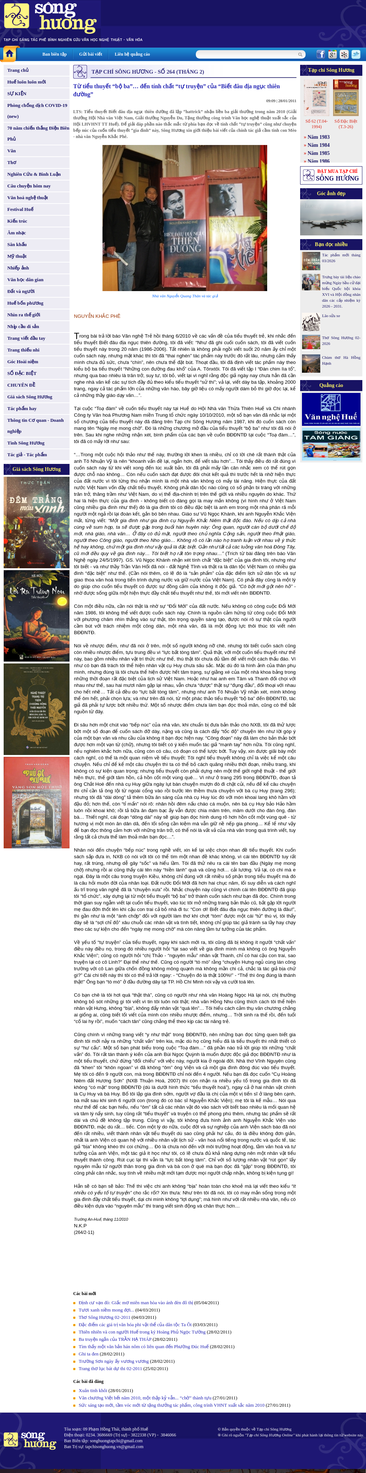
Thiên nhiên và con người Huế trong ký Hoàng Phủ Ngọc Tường (142, 1332)
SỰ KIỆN (16, 93)
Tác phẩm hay (22, 408)
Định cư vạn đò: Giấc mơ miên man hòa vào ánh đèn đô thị (136, 1302)
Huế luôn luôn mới (26, 82)
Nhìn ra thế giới (23, 314)
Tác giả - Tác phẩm (27, 454)
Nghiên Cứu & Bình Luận (34, 174)
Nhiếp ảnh (18, 268)
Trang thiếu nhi (23, 350)
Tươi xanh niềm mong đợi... (106, 1310)
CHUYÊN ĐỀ (21, 385)
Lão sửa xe (331, 315)
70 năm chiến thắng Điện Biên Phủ (38, 133)
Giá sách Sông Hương (29, 396)
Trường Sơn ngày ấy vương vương (114, 1361)
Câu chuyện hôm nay (29, 186)
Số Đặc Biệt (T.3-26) (346, 124)
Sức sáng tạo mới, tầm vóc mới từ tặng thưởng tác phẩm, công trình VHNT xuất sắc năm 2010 (172, 1405)
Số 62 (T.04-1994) (316, 124)
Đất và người (21, 291)
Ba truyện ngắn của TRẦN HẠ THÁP (115, 1339)
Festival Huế (20, 209)
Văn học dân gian (25, 279)
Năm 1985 (319, 153)
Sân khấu (17, 244)
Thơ (11, 162)
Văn (11, 150)
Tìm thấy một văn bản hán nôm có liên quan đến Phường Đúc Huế (144, 1346)
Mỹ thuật (17, 256)
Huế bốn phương (25, 303)
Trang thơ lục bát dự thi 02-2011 (111, 1368)
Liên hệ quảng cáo (132, 54)
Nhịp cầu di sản (23, 326)
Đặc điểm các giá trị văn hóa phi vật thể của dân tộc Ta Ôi (135, 1324)
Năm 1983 (319, 137)
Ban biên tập (54, 54)
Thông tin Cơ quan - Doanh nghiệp (35, 425)
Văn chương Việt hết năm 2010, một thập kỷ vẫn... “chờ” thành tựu (145, 1398)
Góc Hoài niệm (22, 361)
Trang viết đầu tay (26, 338)
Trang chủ (18, 70)
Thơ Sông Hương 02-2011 (104, 1317)
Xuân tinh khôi (93, 1390)
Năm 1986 (319, 161)
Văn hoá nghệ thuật (27, 197)
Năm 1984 (319, 145)
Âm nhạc (16, 232)
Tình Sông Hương (26, 443)
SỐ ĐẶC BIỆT (22, 373)
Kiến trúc (17, 221)
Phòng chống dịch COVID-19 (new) (37, 111)
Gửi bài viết (90, 54)
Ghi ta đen (88, 1354)
